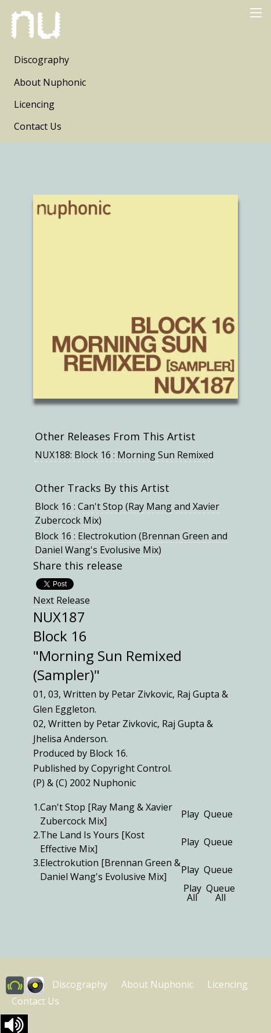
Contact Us (38, 126)
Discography (41, 59)
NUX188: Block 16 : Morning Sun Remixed (124, 454)
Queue (218, 814)
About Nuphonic (50, 82)
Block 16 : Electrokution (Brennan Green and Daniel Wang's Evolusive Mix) (131, 543)
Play (190, 814)
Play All (192, 893)
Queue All (220, 893)
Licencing (34, 104)
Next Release (61, 600)
